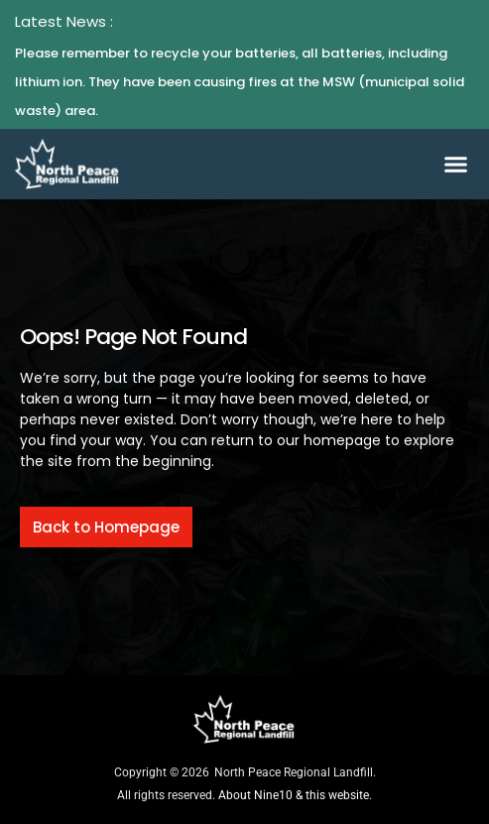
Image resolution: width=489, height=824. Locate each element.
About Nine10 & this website (293, 795)
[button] (455, 164)
